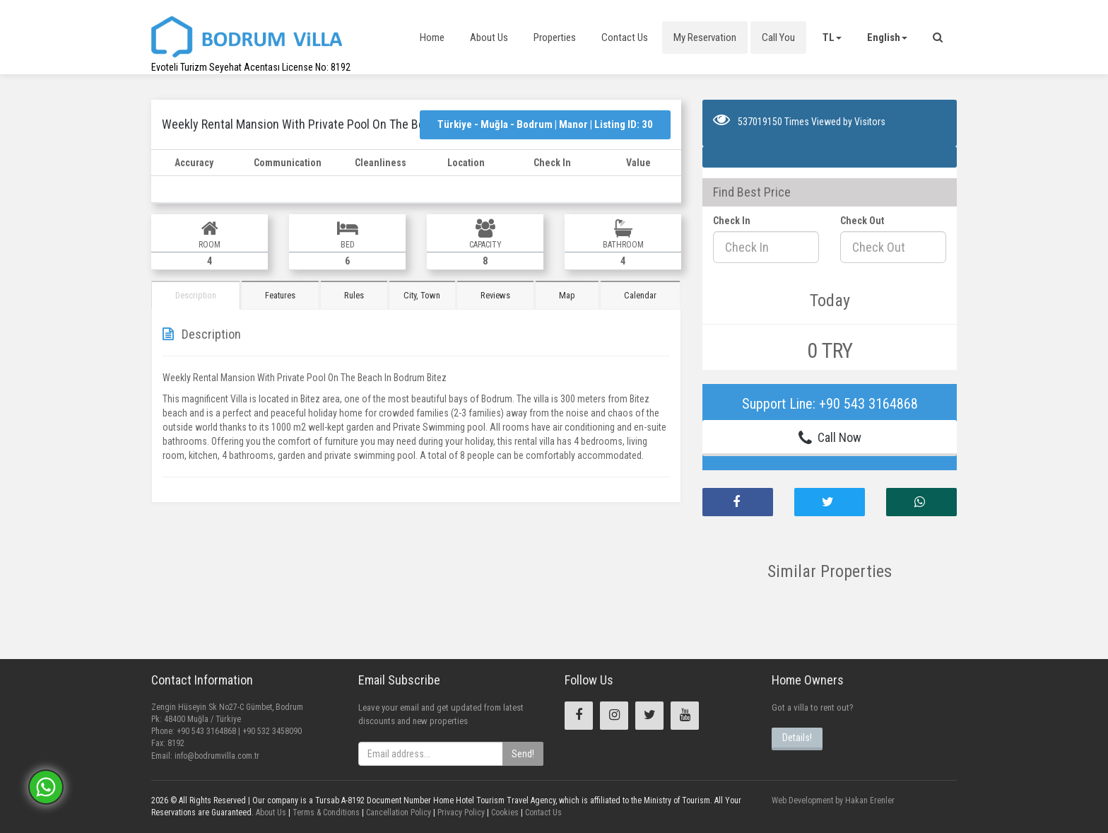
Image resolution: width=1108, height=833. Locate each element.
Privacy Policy (460, 812)
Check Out (862, 220)
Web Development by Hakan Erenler (833, 800)
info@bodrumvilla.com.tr (217, 756)
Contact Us (624, 37)
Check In (731, 220)
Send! (523, 753)
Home (432, 37)
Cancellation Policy (397, 812)
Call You (778, 37)
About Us (489, 37)
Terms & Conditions (325, 812)
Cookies (504, 812)
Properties (555, 37)
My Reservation (704, 37)
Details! (797, 737)
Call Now (829, 437)
